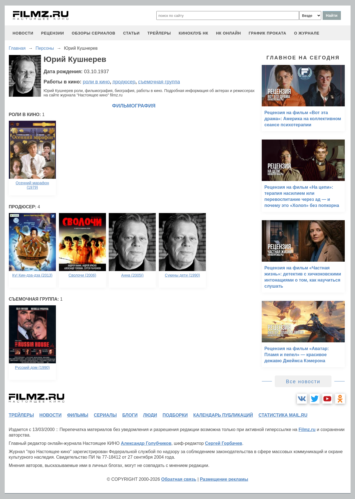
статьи (131, 33)
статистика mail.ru (282, 415)
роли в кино (96, 82)
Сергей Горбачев (223, 443)
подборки (175, 415)
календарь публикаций (223, 415)
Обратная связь (178, 479)
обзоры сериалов (93, 33)
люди (150, 415)
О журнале (307, 33)
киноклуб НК (193, 33)
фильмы (77, 415)
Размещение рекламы (224, 479)
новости (23, 33)
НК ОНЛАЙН (228, 33)
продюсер (124, 82)
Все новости (303, 381)
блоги (130, 415)
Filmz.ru (307, 429)
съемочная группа (159, 82)
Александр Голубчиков (146, 443)
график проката (267, 33)
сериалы (105, 415)
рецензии (52, 33)
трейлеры (159, 33)
